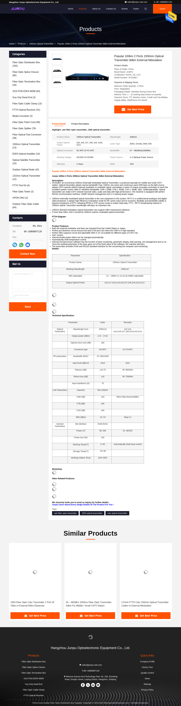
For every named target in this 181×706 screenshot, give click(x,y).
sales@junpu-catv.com (136, 2)
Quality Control (147, 673)
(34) (26, 83)
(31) (26, 110)
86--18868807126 (163, 2)
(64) (25, 206)
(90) (26, 122)
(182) (26, 64)
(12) (26, 177)
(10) (26, 154)
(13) (27, 103)
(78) (24, 128)
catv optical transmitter (117, 513)
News (147, 678)
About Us (96, 9)
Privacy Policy (147, 690)
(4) (21, 185)
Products (83, 9)
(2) (24, 97)
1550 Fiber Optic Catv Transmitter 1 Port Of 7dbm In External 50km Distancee (32, 604)
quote (162, 9)
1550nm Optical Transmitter (41, 44)
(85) (25, 74)
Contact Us (111, 9)
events (125, 9)
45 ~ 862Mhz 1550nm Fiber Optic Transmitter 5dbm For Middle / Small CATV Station (88, 604)
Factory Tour (147, 667)
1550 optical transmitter (92, 513)
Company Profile (147, 661)
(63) (26, 91)
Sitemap (147, 684)
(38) (26, 136)
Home (70, 9)
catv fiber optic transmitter (65, 513)
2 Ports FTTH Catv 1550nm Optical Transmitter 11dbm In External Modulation (145, 604)
